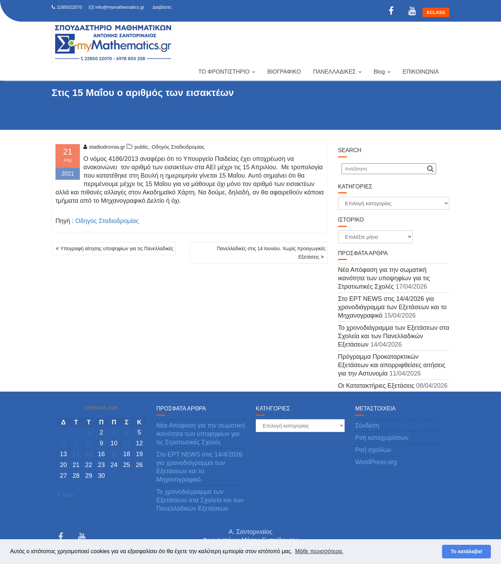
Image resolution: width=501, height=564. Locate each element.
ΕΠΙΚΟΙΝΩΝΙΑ (421, 72)
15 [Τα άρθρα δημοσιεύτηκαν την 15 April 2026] (88, 454)
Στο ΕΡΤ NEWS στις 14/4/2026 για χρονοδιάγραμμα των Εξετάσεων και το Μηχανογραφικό (392, 307)
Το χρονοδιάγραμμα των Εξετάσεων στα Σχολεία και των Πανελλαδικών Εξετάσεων (393, 336)
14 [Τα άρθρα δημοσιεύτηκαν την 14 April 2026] (76, 454)
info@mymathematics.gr (116, 7)
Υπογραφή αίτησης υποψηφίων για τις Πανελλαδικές (116, 248)
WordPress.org (376, 462)
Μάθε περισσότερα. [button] (319, 551)
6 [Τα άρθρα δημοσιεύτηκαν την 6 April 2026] (63, 443)
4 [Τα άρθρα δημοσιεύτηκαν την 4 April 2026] (126, 432)
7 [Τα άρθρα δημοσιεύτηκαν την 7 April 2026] (76, 443)
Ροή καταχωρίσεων (382, 437)
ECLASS (436, 12)
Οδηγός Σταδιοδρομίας (178, 147)
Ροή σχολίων (373, 449)
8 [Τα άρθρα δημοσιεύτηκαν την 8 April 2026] (88, 443)
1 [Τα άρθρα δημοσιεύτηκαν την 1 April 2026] (88, 432)
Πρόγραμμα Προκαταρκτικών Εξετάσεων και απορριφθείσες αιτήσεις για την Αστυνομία (392, 365)
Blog (379, 72)
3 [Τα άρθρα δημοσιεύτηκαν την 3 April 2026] (114, 432)
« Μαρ (66, 494)
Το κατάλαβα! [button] (467, 551)
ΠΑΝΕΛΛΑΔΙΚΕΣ (334, 72)
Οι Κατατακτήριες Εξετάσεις (376, 385)
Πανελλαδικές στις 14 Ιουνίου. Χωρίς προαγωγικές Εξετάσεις (271, 253)
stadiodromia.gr (104, 147)
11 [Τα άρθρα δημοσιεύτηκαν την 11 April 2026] (126, 443)
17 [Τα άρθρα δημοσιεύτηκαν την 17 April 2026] (114, 454)
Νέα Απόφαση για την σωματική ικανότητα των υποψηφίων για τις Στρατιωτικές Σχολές (384, 278)
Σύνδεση (367, 425)
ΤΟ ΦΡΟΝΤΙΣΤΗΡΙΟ (223, 72)
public (141, 147)
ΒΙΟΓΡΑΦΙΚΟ (284, 72)
